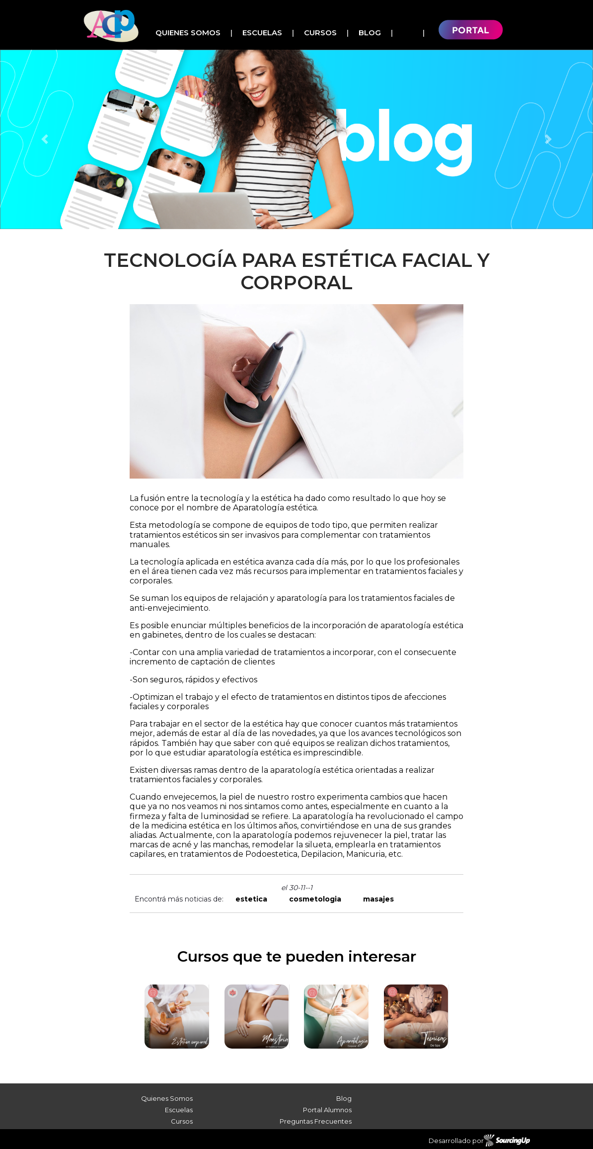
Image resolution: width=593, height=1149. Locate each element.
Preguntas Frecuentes (316, 1121)
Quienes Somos (188, 32)
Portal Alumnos (327, 1110)
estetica (251, 899)
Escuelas (262, 32)
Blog (370, 32)
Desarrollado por (479, 1140)
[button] (44, 139)
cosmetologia (315, 899)
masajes (378, 899)
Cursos (320, 32)
